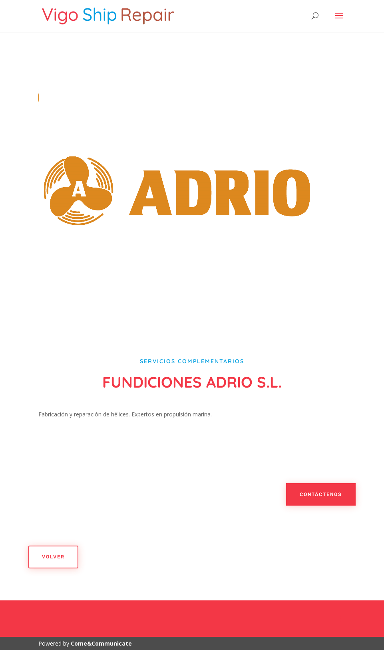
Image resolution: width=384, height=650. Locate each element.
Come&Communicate (101, 643)
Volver (53, 557)
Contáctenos (321, 494)
